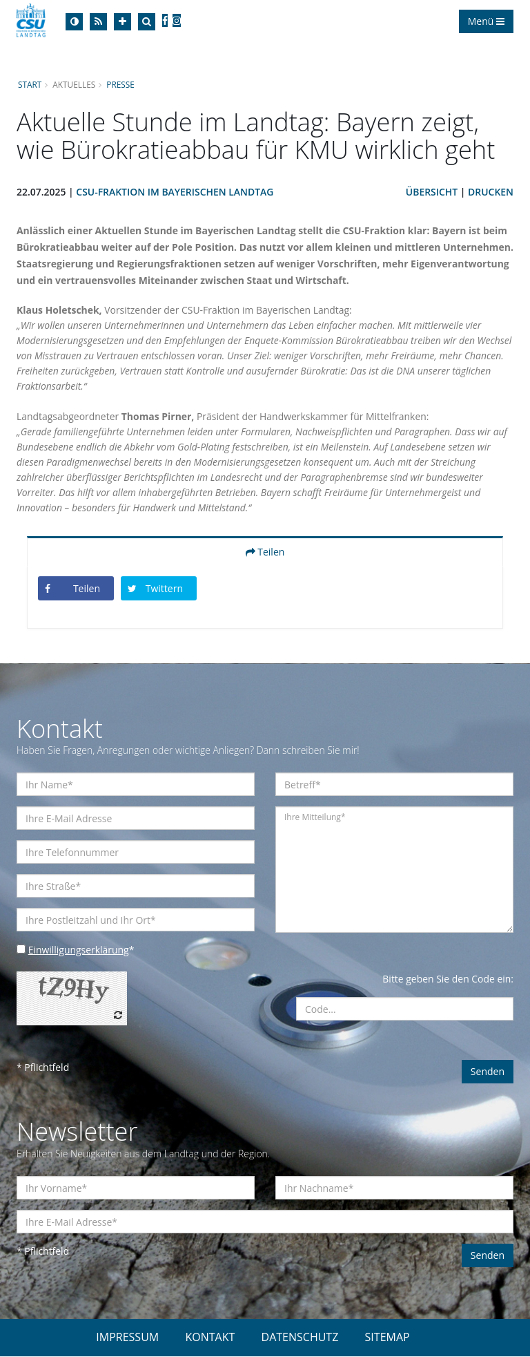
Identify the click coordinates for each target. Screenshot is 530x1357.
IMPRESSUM (127, 1337)
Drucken (490, 191)
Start (29, 84)
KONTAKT (210, 1337)
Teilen (265, 551)
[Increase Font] (122, 21)
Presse (121, 84)
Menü (486, 21)
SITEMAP (387, 1337)
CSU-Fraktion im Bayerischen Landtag (176, 191)
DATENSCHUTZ (300, 1337)
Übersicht (431, 191)
